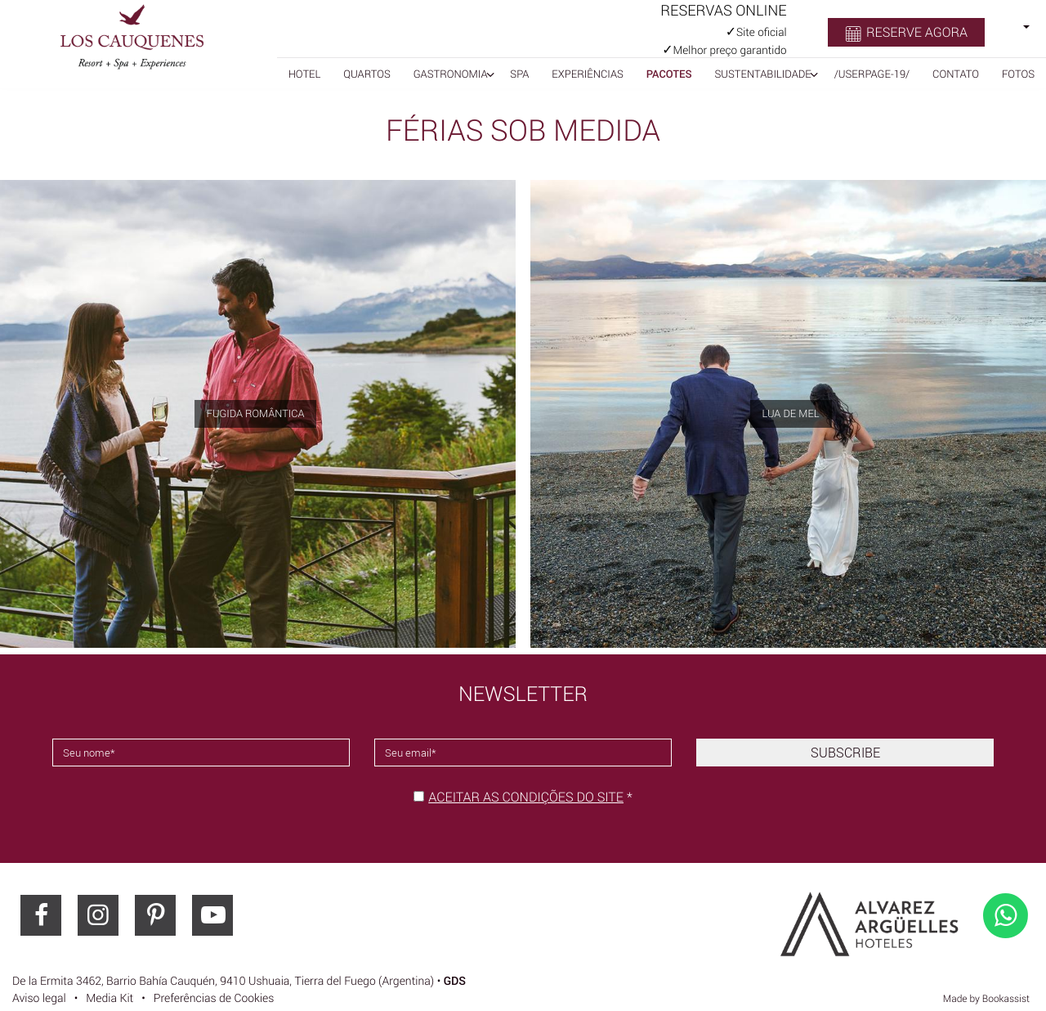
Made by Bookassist (986, 998)
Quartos (367, 73)
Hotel (304, 73)
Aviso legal (39, 998)
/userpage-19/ (872, 73)
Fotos (1018, 73)
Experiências (588, 73)
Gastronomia (450, 73)
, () (223, 981)
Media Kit (109, 998)
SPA (519, 73)
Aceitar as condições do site (526, 797)
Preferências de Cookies (214, 998)
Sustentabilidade (762, 73)
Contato (955, 73)
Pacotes (669, 73)
